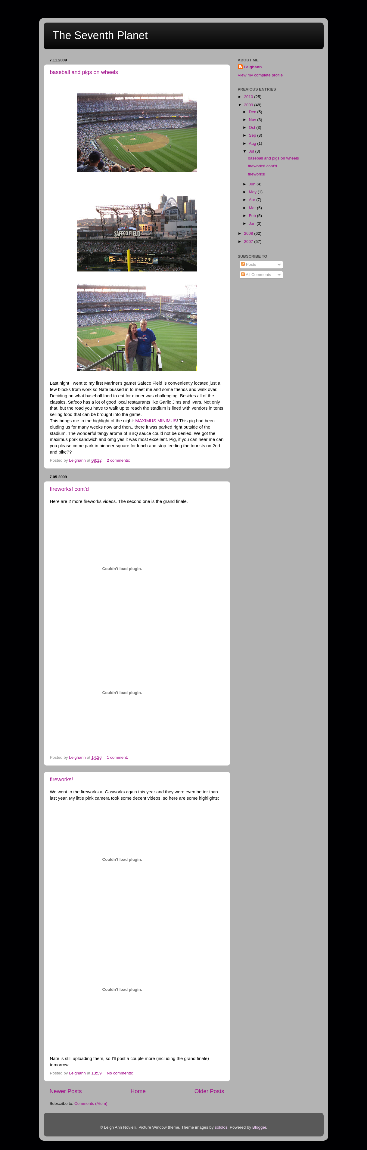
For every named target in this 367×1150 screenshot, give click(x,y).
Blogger (259, 1127)
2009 (249, 105)
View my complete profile (260, 75)
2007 (249, 241)
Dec (253, 112)
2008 (249, 233)
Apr (253, 199)
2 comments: (119, 460)
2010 (249, 97)
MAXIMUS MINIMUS (156, 420)
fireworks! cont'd (69, 489)
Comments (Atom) (90, 1103)
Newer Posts (66, 1091)
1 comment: (118, 757)
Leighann (253, 67)
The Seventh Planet (100, 35)
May (253, 192)
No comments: (120, 1073)
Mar (253, 208)
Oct (253, 127)
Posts (248, 264)
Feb (253, 215)
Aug (253, 143)
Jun (253, 184)
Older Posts (209, 1091)
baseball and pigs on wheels (84, 72)
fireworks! (61, 779)
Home (138, 1091)
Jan (253, 223)
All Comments (256, 274)
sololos (221, 1127)
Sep (253, 135)
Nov (253, 119)
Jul (252, 151)
